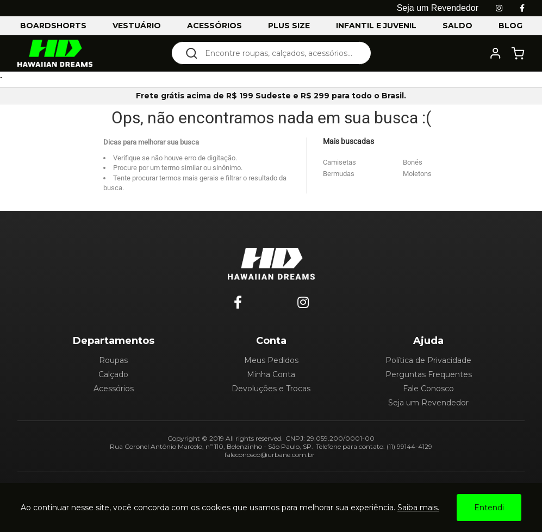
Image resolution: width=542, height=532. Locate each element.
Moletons (417, 174)
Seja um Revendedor (428, 403)
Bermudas (338, 174)
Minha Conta (271, 374)
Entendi (489, 507)
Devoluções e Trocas (271, 388)
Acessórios (114, 388)
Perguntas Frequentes (428, 374)
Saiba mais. (418, 507)
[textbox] (278, 53)
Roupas (113, 360)
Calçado (113, 374)
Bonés (412, 162)
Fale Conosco (428, 388)
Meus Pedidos (271, 360)
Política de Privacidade (428, 360)
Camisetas (339, 162)
